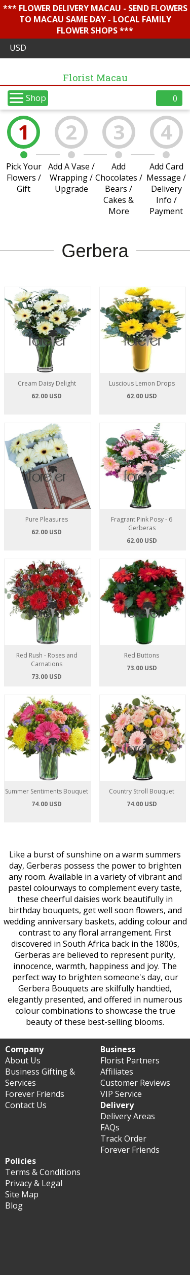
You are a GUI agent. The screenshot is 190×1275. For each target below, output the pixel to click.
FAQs (110, 1127)
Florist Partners (130, 1060)
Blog (14, 1205)
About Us (23, 1060)
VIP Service (121, 1093)
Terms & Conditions (43, 1172)
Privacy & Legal (33, 1183)
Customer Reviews (135, 1082)
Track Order (123, 1138)
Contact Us (26, 1105)
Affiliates (116, 1071)
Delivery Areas (127, 1116)
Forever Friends (34, 1093)
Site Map (22, 1194)
